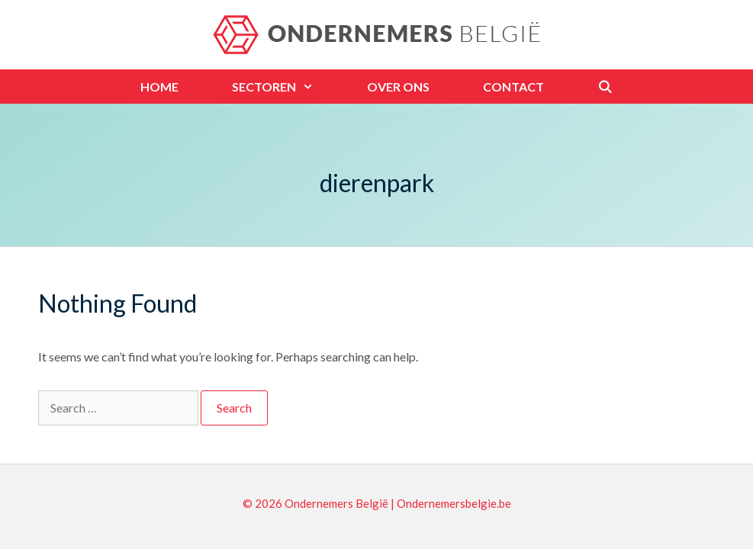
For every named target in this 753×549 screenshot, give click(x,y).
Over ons (398, 86)
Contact (513, 86)
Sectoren (286, 86)
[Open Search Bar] (605, 86)
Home (159, 86)
